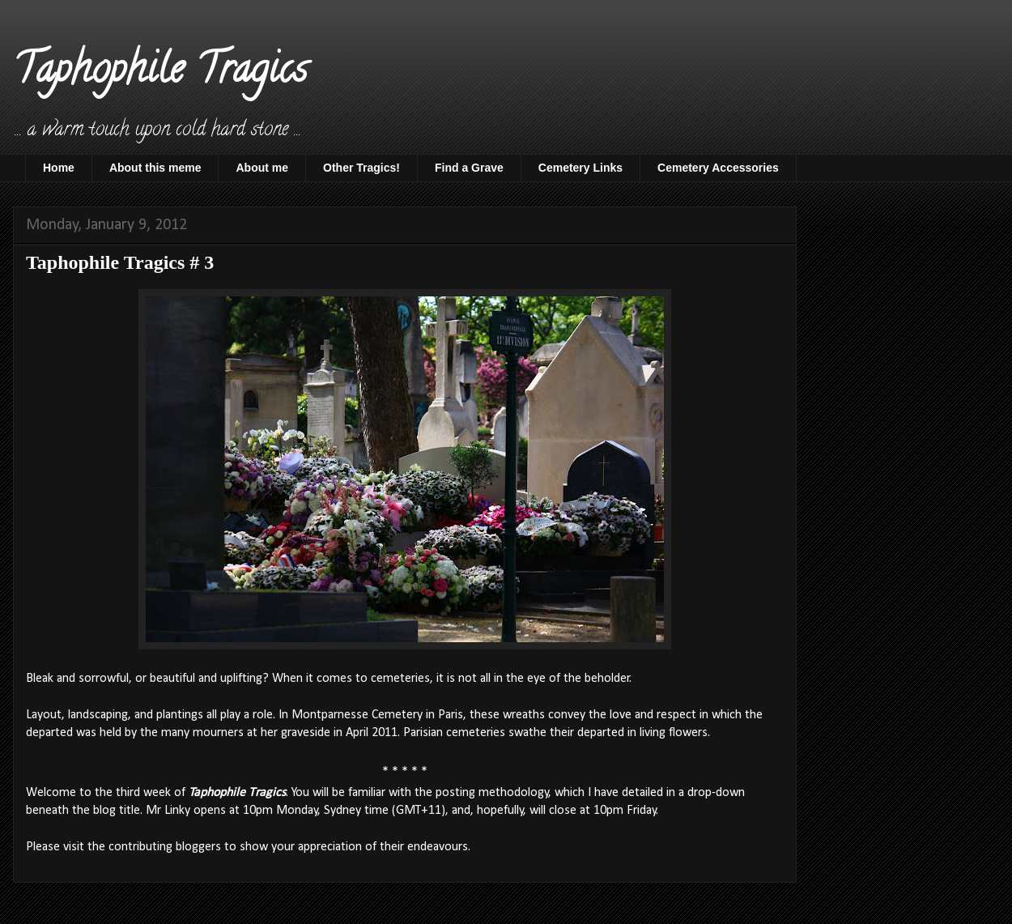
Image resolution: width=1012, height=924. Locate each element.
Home (58, 167)
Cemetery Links (580, 167)
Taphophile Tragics (160, 73)
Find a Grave (469, 167)
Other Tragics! (361, 167)
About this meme (155, 167)
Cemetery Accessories (718, 167)
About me (262, 167)
